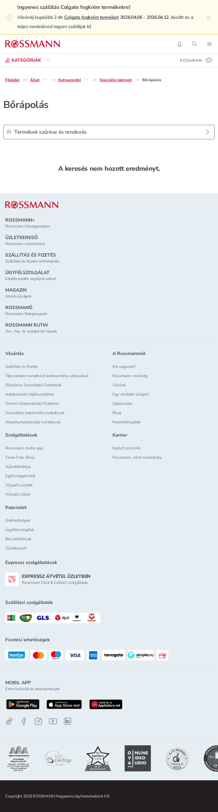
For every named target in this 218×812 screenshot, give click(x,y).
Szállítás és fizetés (21, 366)
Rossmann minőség (130, 375)
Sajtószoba (122, 403)
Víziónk (119, 385)
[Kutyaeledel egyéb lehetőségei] (86, 79)
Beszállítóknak (18, 539)
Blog (116, 412)
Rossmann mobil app (24, 448)
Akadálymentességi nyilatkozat (33, 422)
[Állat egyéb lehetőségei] (45, 79)
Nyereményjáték (126, 422)
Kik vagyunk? (124, 366)
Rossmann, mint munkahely (137, 457)
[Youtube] (53, 721)
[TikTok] (9, 721)
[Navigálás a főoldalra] (32, 44)
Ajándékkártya (17, 466)
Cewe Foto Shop (20, 457)
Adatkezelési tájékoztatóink (29, 394)
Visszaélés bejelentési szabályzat (34, 412)
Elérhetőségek (17, 520)
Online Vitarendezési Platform (32, 403)
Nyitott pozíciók (126, 448)
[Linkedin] (67, 721)
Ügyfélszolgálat (19, 529)
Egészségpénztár (20, 475)
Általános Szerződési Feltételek (33, 385)
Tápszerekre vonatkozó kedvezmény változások (47, 375)
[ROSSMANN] (31, 205)
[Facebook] (24, 721)
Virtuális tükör (17, 494)
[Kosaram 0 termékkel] (196, 60)
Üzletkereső (15, 548)
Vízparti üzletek (19, 485)
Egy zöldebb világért (130, 394)
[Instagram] (38, 721)
